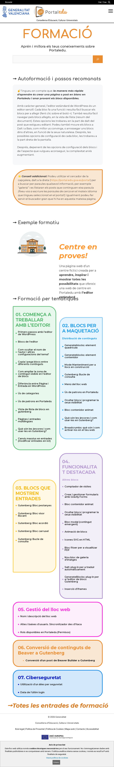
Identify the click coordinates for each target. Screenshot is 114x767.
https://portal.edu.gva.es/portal (70, 180)
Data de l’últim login (32, 692)
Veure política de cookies (57, 758)
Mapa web (70, 729)
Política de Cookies (55, 729)
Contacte (80, 729)
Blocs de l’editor (28, 341)
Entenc (56, 762)
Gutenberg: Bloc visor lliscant (31, 514)
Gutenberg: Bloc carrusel (33, 531)
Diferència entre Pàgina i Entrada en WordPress (33, 384)
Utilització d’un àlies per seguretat (41, 684)
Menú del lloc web (76, 384)
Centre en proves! (78, 251)
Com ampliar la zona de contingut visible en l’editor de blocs (34, 374)
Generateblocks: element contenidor (80, 356)
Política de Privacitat (35, 729)
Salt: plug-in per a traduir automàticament (80, 568)
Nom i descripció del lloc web (38, 616)
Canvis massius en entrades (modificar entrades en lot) (35, 439)
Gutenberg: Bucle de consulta (77, 375)
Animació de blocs (76, 531)
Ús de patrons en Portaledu (35, 401)
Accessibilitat (92, 729)
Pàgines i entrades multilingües (29, 420)
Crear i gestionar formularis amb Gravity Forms (81, 495)
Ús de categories (28, 393)
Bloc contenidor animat (79, 410)
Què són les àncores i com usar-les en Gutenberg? (34, 430)
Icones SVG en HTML (77, 539)
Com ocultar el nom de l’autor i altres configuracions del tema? (33, 352)
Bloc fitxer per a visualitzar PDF (81, 548)
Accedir (8, 2)
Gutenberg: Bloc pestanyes (35, 505)
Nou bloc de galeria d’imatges (76, 558)
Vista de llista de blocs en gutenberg (33, 410)
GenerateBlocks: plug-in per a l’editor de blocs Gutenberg (82, 579)
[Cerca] (98, 59)
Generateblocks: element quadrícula (80, 346)
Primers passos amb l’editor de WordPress (35, 333)
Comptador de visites (78, 486)
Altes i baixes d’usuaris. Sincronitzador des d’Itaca (51, 624)
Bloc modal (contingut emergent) (78, 523)
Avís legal (19, 729)
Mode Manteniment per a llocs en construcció (80, 366)
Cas (105, 2)
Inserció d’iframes (76, 589)
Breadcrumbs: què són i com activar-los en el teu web (82, 428)
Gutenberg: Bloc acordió (33, 523)
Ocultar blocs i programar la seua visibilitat (82, 401)
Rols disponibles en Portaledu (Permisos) (45, 632)
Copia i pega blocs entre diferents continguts (33, 363)
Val (99, 2)
